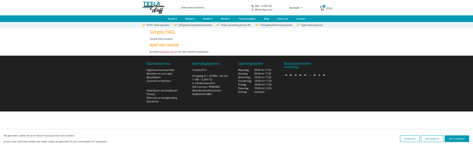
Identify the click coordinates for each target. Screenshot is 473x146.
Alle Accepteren (457, 138)
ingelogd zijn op (168, 51)
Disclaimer (153, 101)
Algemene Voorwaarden (160, 70)
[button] (172, 18)
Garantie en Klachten (159, 81)
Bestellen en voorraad (159, 73)
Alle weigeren (432, 138)
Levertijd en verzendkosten (162, 90)
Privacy (151, 94)
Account (296, 7)
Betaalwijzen (154, 77)
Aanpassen (409, 138)
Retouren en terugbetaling (162, 97)
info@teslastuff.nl (205, 83)
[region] (236, 137)
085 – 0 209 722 (203, 79)
